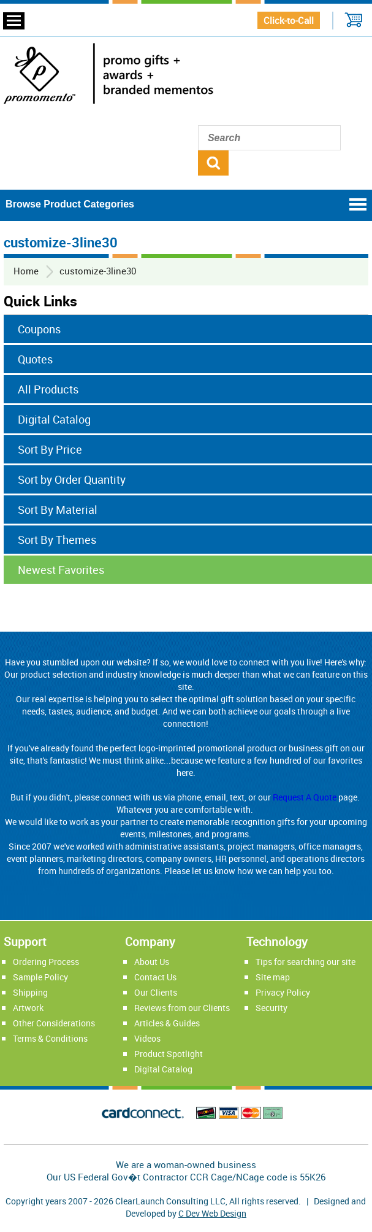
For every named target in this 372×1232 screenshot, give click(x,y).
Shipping (30, 992)
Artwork (28, 1007)
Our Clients (155, 992)
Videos (147, 1038)
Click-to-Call (289, 20)
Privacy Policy (283, 992)
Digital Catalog (163, 1069)
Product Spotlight (168, 1054)
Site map (273, 977)
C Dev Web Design (212, 1213)
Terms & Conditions (50, 1038)
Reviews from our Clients (182, 1007)
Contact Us (155, 977)
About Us (151, 961)
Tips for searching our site (305, 961)
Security (271, 1007)
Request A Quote (304, 797)
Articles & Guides (167, 1023)
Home (26, 271)
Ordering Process (46, 961)
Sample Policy (40, 977)
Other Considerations (54, 1023)
